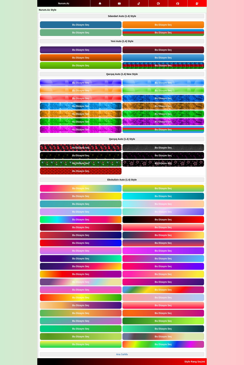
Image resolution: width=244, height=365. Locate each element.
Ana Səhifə (122, 354)
